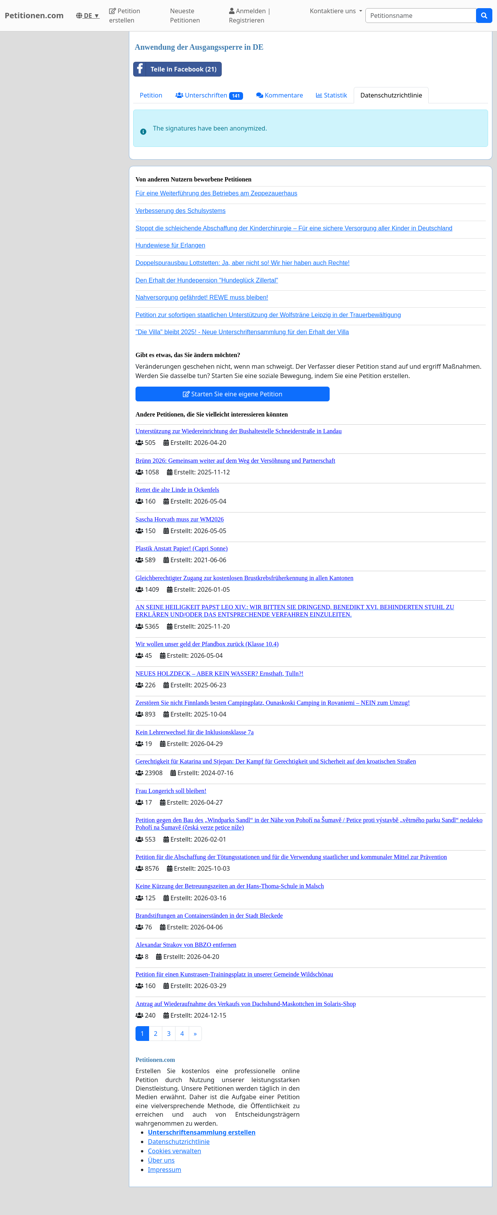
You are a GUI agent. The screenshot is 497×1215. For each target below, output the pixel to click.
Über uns (161, 1160)
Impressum (164, 1169)
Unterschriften (209, 95)
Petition (151, 95)
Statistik (331, 95)
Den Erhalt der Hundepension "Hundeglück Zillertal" (207, 280)
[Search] (420, 15)
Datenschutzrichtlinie (391, 95)
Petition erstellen (124, 15)
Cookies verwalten (174, 1151)
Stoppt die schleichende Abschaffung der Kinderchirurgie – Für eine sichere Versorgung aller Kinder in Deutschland (294, 228)
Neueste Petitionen (185, 15)
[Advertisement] (62, 148)
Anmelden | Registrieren (250, 15)
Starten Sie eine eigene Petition (233, 394)
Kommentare (279, 95)
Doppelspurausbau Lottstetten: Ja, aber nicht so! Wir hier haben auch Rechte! (242, 263)
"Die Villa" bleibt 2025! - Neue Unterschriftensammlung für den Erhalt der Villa (242, 332)
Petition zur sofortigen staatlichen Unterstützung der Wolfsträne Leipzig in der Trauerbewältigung (268, 315)
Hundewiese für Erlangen (170, 245)
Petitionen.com (34, 15)
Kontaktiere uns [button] (334, 11)
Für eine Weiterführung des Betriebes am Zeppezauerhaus (216, 193)
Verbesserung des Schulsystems (181, 210)
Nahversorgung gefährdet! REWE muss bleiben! (202, 297)
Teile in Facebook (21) (175, 69)
